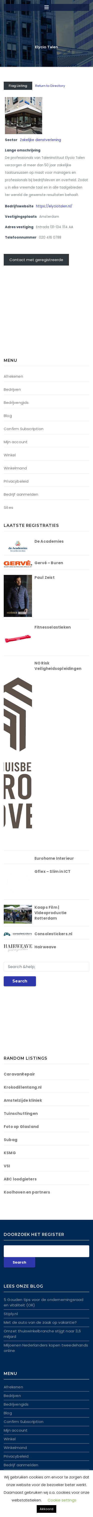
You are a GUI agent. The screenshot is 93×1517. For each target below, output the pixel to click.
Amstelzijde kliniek (23, 1100)
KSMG (10, 1152)
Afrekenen (13, 376)
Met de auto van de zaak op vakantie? (40, 1322)
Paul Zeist (44, 577)
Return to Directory (50, 85)
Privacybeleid (16, 481)
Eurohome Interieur (54, 858)
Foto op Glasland (21, 1126)
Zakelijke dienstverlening (40, 140)
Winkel (10, 455)
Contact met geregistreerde (36, 259)
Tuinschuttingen (21, 1113)
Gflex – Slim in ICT (52, 871)
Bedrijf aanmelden (21, 494)
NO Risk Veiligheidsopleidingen (57, 666)
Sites (8, 507)
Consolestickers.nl (53, 933)
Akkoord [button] (46, 1509)
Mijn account (16, 441)
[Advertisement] (35, 314)
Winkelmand (15, 468)
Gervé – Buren (48, 562)
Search (19, 981)
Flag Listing (18, 85)
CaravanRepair (19, 1074)
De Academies (49, 541)
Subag (10, 1139)
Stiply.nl (11, 1313)
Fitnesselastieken (52, 627)
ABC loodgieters (20, 1179)
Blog (8, 415)
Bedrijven (12, 389)
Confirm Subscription (23, 428)
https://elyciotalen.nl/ (54, 206)
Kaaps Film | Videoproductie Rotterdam (50, 913)
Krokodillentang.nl (23, 1087)
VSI (7, 1166)
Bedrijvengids (16, 402)
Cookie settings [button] (62, 1500)
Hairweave (45, 947)
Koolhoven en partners (27, 1192)
